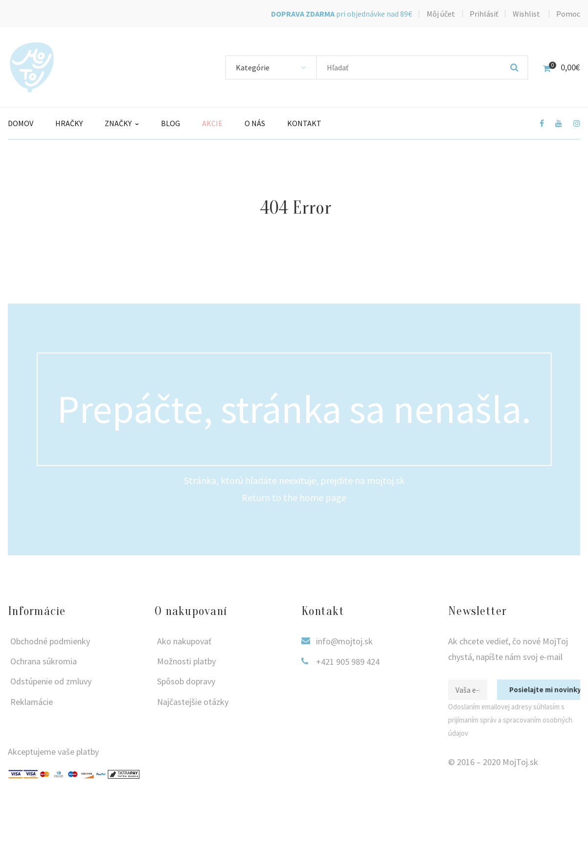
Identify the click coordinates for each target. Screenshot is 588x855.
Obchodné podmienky (50, 641)
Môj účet (441, 14)
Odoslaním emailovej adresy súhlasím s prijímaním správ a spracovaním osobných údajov (510, 720)
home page (322, 497)
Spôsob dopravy (186, 681)
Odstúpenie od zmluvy (50, 681)
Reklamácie (31, 701)
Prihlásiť (484, 14)
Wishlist (526, 14)
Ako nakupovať (184, 641)
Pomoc (568, 14)
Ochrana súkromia (43, 661)
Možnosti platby (186, 661)
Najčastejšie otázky (192, 701)
